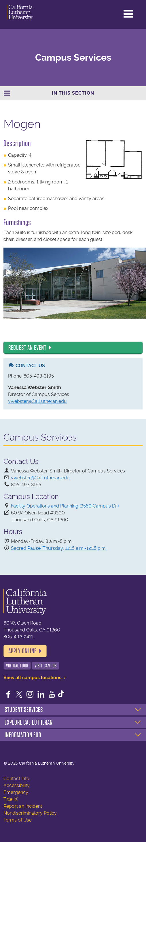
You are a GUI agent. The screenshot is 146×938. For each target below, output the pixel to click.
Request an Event (27, 347)
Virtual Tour (17, 666)
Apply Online (22, 651)
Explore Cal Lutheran (29, 722)
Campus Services (73, 57)
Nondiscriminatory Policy (30, 813)
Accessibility (16, 785)
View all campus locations (32, 677)
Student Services (24, 709)
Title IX (10, 799)
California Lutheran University (28, 12)
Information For (23, 735)
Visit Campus (46, 666)
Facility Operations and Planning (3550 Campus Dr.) (65, 506)
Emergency (15, 792)
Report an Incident (22, 806)
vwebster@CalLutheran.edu (37, 401)
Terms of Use (17, 820)
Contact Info (16, 778)
